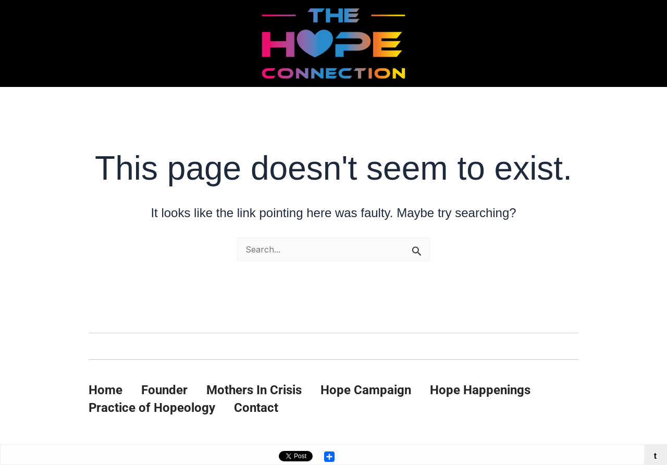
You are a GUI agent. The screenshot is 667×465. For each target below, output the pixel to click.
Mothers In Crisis (254, 390)
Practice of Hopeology (152, 407)
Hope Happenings (480, 390)
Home (105, 390)
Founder (164, 390)
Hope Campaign (365, 390)
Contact (256, 407)
